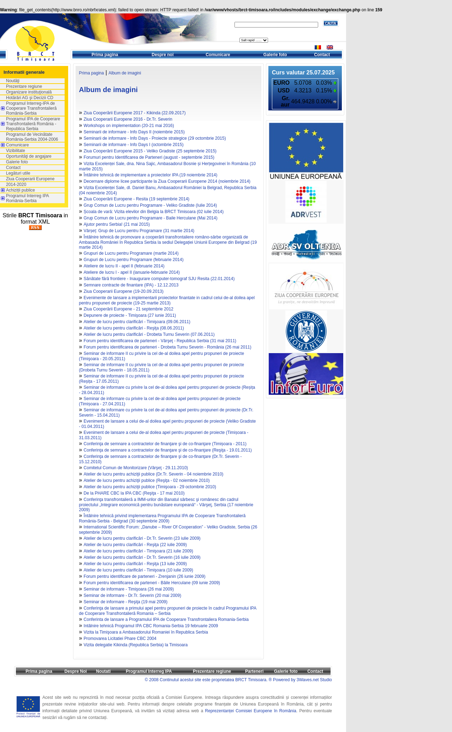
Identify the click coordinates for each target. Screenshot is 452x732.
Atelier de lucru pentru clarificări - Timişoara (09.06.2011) (137, 321)
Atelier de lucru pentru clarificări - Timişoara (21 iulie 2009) (138, 551)
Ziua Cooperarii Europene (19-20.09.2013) (123, 291)
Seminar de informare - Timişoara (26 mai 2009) (129, 589)
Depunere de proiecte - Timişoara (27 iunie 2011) (130, 315)
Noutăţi (12, 80)
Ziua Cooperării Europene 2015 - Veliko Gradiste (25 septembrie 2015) (150, 151)
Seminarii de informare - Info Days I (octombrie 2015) (134, 144)
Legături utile (18, 173)
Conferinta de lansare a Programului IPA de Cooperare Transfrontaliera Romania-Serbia (166, 619)
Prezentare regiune (24, 86)
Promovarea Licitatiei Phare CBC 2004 (120, 638)
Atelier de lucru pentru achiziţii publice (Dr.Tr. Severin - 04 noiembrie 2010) (154, 474)
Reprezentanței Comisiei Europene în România (250, 710)
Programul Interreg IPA (149, 671)
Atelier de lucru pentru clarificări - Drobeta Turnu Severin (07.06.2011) (149, 334)
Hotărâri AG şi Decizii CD (29, 97)
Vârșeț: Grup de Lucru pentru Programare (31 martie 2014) (139, 230)
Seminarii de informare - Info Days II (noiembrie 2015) (134, 131)
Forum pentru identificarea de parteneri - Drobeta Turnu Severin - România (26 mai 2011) (167, 347)
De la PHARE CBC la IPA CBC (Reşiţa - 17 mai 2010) (134, 493)
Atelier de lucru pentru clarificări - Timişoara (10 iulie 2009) (138, 570)
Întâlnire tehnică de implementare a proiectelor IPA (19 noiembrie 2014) (151, 175)
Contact (322, 54)
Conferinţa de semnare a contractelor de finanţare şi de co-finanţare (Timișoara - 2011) (165, 443)
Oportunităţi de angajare (29, 156)
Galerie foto (275, 54)
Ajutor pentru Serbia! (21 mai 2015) (117, 224)
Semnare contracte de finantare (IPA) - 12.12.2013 (131, 285)
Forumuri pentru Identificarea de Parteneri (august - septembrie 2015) (149, 157)
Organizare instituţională (29, 92)
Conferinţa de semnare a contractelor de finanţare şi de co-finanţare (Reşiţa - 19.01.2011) (168, 450)
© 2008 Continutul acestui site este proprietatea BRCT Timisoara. (206, 679)
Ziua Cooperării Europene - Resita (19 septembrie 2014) (137, 198)
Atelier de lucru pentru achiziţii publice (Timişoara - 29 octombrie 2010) (150, 486)
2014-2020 (16, 184)
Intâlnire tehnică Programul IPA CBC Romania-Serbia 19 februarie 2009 (151, 625)
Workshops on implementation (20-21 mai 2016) (129, 125)
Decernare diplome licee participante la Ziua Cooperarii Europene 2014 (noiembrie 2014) (167, 181)
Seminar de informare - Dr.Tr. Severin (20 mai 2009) (132, 595)
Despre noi (163, 54)
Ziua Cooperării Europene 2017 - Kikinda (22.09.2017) (135, 112)
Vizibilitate (15, 150)
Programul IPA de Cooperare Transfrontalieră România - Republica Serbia (33, 123)
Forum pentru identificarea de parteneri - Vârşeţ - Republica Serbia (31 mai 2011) (160, 340)
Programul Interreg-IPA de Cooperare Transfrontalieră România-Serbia (31, 108)
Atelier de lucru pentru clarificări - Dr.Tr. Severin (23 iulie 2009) (142, 538)
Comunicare (218, 54)
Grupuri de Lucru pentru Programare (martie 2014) (131, 253)
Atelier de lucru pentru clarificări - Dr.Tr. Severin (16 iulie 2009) (142, 557)
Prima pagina (104, 54)
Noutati (103, 671)
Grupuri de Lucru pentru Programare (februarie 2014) (134, 259)
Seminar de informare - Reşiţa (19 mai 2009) (125, 601)
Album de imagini (124, 73)
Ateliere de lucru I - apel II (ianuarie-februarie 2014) (132, 272)
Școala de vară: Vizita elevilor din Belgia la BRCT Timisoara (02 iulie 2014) (154, 211)
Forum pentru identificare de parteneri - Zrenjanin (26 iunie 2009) (145, 576)
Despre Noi (75, 671)
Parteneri (254, 671)
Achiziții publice (20, 190)
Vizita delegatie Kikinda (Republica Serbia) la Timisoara (136, 644)
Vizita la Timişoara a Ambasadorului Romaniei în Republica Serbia (146, 632)
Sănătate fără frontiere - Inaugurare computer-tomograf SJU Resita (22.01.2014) (159, 278)
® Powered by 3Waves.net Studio (300, 679)
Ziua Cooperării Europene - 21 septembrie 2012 (128, 309)
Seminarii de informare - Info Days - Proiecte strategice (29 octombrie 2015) (155, 138)
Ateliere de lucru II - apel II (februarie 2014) (124, 266)
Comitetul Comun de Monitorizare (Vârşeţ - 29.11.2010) (136, 467)
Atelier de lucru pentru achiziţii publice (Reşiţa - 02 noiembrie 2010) (147, 480)
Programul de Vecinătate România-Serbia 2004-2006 (32, 137)
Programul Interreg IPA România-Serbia (27, 198)
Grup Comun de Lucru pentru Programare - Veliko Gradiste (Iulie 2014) (150, 205)
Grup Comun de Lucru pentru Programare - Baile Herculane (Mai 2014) (151, 218)
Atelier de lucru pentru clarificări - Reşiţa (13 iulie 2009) (135, 563)
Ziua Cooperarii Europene (30, 178)
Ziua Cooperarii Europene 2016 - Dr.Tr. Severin (128, 119)
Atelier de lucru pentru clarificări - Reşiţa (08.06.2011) (134, 328)
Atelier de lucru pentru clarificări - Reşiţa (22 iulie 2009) (135, 544)
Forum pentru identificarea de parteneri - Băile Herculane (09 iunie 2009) (152, 582)
